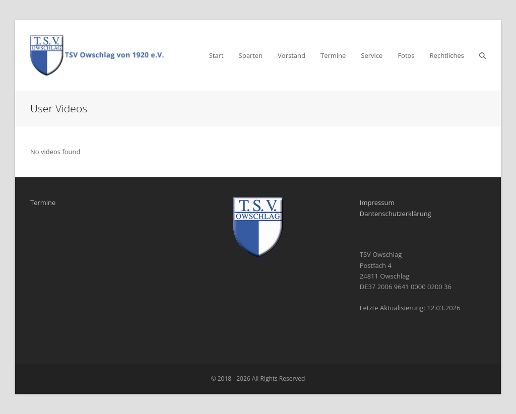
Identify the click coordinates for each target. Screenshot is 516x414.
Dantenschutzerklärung (395, 213)
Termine (42, 202)
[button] (482, 55)
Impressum (377, 202)
